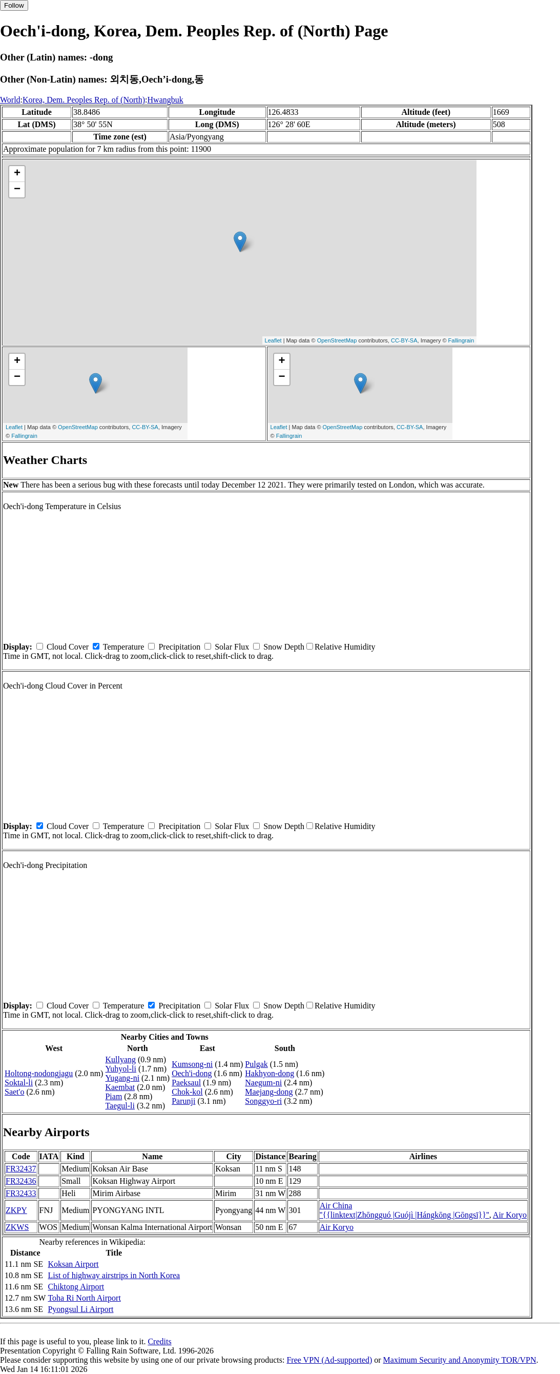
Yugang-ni (122, 1078)
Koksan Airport (73, 1264)
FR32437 (21, 1168)
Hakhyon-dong (269, 1073)
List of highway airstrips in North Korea (114, 1275)
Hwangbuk (165, 99)
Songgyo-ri (263, 1101)
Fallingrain (461, 340)
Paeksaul (186, 1082)
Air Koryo (510, 1214)
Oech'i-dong (192, 1073)
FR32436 (21, 1181)
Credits (159, 1341)
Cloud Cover (68, 646)
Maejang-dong (269, 1091)
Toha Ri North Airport (84, 1298)
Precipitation (179, 646)
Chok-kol (187, 1091)
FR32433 (21, 1193)
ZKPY (16, 1210)
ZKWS (17, 1227)
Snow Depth (283, 646)
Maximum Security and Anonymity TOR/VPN (459, 1360)
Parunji (183, 1101)
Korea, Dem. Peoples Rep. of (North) (84, 99)
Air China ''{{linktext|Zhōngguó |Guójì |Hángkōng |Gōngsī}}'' (404, 1210)
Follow (14, 5)
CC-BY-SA (404, 340)
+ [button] (17, 173)
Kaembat (120, 1087)
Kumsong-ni (192, 1064)
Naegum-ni (263, 1082)
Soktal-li (19, 1082)
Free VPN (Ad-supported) (329, 1360)
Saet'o (14, 1091)
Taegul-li (120, 1105)
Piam (113, 1096)
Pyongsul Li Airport (80, 1309)
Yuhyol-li (120, 1068)
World (10, 99)
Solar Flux (232, 646)
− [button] (17, 189)
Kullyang (120, 1059)
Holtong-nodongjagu (39, 1073)
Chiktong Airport (76, 1286)
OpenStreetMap (337, 340)
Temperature (123, 646)
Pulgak (256, 1064)
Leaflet (273, 340)
